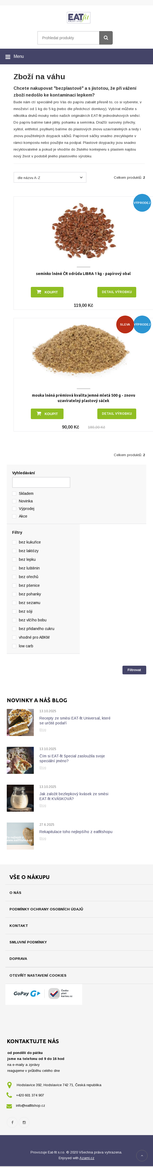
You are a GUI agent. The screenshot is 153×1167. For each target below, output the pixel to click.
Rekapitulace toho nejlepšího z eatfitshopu (75, 832)
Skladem (26, 493)
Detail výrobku (117, 292)
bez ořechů (28, 577)
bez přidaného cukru (36, 629)
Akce (23, 516)
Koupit (47, 291)
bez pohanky (30, 594)
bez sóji (25, 611)
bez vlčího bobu (32, 620)
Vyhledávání (23, 473)
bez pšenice (29, 585)
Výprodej (26, 508)
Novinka (26, 501)
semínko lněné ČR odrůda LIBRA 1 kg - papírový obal (83, 273)
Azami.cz (86, 1159)
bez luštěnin (29, 568)
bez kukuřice (30, 542)
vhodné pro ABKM (34, 637)
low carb (26, 646)
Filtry (17, 532)
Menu (19, 56)
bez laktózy (29, 551)
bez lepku (27, 559)
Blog (42, 730)
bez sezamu (29, 603)
